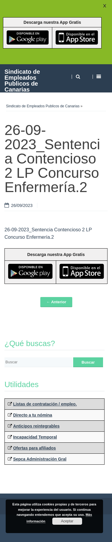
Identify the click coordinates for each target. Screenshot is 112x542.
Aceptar (67, 521)
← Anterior (56, 302)
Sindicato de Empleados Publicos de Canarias (22, 80)
